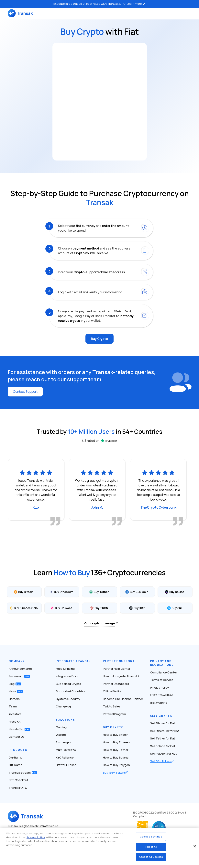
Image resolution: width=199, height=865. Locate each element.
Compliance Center (163, 672)
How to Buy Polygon (116, 765)
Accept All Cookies (151, 857)
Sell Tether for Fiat (162, 738)
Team (13, 706)
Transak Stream (23, 773)
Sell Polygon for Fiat (163, 753)
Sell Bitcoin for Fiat (162, 723)
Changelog (63, 706)
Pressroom (19, 676)
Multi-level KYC (66, 750)
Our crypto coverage (99, 623)
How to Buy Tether (115, 750)
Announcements (20, 669)
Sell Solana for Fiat (162, 746)
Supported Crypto (68, 684)
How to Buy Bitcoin (115, 735)
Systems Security (68, 699)
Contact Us (16, 737)
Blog (15, 684)
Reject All (151, 846)
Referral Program (114, 714)
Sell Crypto (161, 715)
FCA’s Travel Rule (161, 695)
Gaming (61, 727)
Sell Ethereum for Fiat (164, 731)
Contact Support (25, 391)
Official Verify (112, 691)
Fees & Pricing (65, 669)
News (16, 691)
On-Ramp (15, 757)
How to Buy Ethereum (117, 742)
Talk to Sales (111, 706)
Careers (14, 699)
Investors (15, 714)
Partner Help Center (116, 669)
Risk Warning (158, 703)
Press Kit (14, 721)
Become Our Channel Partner (123, 699)
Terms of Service (161, 680)
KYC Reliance (65, 757)
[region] (99, 846)
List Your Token (66, 765)
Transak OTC (18, 788)
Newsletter (19, 729)
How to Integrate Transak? (121, 676)
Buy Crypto (99, 339)
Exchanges (63, 742)
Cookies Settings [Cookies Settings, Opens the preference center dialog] (151, 836)
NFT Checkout (18, 780)
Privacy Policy (159, 687)
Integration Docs (67, 676)
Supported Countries (70, 691)
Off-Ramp (15, 765)
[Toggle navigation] (189, 13)
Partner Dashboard (116, 684)
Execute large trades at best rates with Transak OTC (99, 4)
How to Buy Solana (115, 757)
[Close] (194, 846)
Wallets (61, 735)
